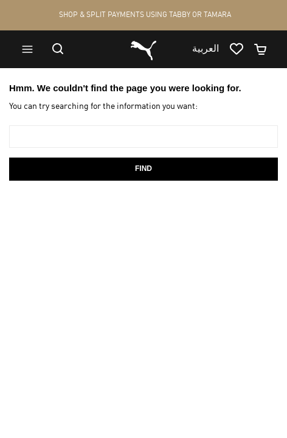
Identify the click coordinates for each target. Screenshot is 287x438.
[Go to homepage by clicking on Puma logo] (143, 49)
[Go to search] (63, 48)
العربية (205, 49)
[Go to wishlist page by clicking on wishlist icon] (241, 49)
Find (143, 168)
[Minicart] (265, 49)
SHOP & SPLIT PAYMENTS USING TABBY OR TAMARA (145, 15)
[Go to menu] (32, 49)
